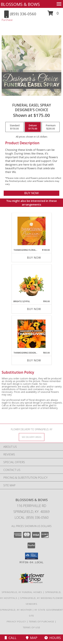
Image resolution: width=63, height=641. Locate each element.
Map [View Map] (31, 637)
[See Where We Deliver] (31, 436)
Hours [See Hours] (52, 637)
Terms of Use (31, 627)
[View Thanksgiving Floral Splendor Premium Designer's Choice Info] (31, 231)
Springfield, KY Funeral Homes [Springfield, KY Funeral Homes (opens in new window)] (22, 592)
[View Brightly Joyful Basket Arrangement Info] (31, 282)
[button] (53, 14)
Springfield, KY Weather (16, 609)
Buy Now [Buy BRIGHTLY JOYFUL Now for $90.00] (34, 309)
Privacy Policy (16, 621)
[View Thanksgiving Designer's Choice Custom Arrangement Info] (31, 334)
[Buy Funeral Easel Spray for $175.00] (31, 193)
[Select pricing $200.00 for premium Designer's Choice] (50, 127)
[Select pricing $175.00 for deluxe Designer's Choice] (33, 127)
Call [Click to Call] (10, 637)
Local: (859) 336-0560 (32, 517)
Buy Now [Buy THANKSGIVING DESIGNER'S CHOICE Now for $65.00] (34, 360)
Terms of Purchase (41, 621)
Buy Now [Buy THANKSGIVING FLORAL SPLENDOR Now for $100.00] (34, 257)
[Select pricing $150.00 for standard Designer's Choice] (15, 127)
